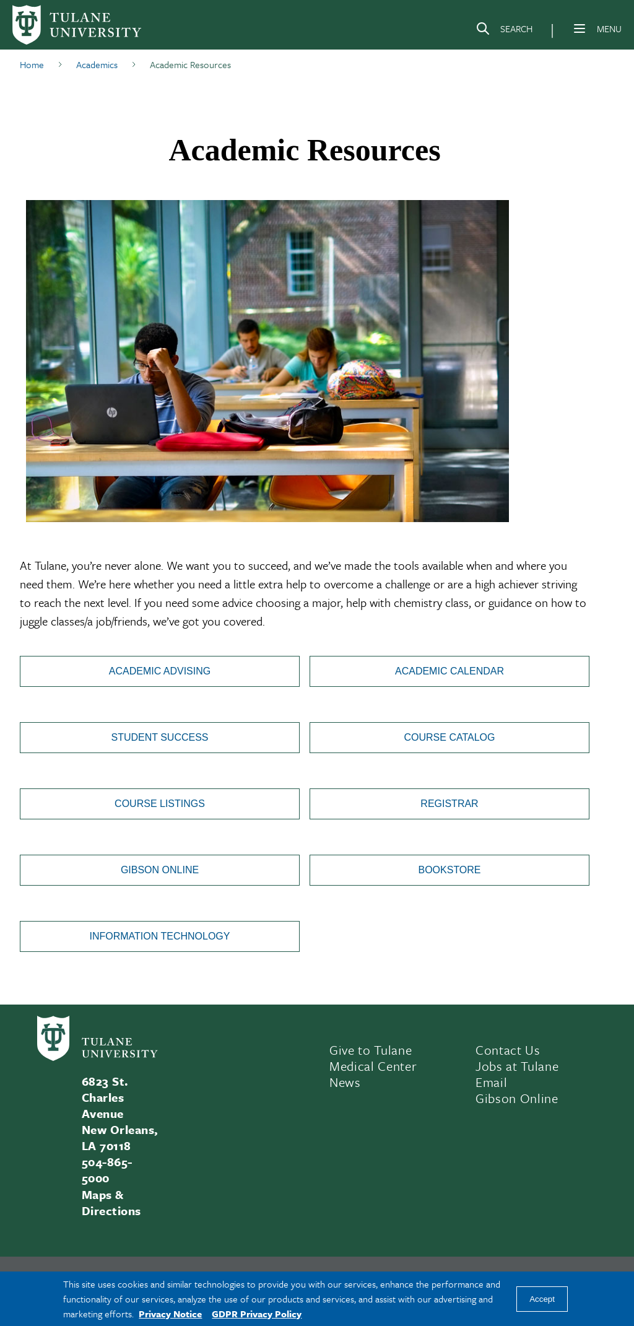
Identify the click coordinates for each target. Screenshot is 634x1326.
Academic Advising (160, 671)
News (345, 1082)
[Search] (504, 31)
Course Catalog (449, 737)
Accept (542, 1299)
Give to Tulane (370, 1049)
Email (491, 1082)
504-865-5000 (107, 1169)
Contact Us (508, 1049)
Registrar (449, 803)
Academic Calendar (449, 671)
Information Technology (160, 936)
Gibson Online (160, 870)
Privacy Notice (170, 1313)
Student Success (159, 737)
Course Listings (160, 803)
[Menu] (579, 28)
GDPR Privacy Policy (257, 1313)
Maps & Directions (111, 1202)
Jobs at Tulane (517, 1066)
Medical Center (373, 1066)
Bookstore (449, 870)
